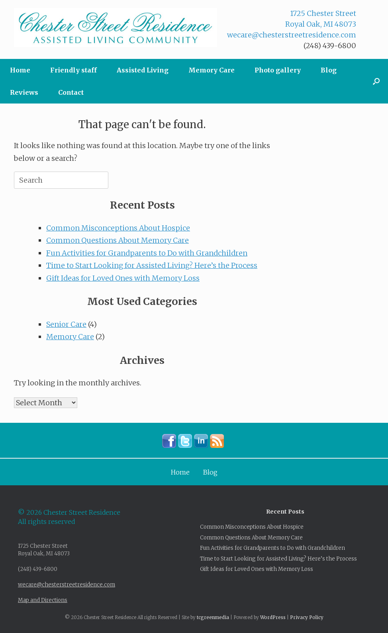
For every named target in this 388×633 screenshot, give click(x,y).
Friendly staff (73, 70)
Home (20, 70)
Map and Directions (42, 600)
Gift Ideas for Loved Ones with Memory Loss (123, 278)
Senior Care (66, 324)
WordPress (273, 617)
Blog (329, 70)
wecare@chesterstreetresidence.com (291, 34)
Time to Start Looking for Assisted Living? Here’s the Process (151, 265)
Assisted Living (143, 70)
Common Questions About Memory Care (117, 240)
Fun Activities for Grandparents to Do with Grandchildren (146, 253)
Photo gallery (278, 70)
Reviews (24, 92)
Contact (71, 92)
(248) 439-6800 (330, 45)
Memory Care (211, 70)
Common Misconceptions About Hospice (118, 227)
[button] (376, 81)
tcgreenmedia (213, 617)
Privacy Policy (306, 617)
